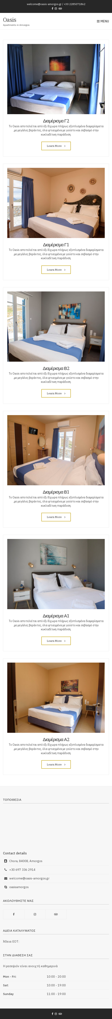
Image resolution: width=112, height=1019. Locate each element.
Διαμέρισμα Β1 (56, 492)
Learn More (56, 146)
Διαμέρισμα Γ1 (56, 244)
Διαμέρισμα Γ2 (56, 121)
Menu (103, 21)
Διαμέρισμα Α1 (56, 616)
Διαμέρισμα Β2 (56, 368)
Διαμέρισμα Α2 (56, 739)
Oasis (9, 19)
